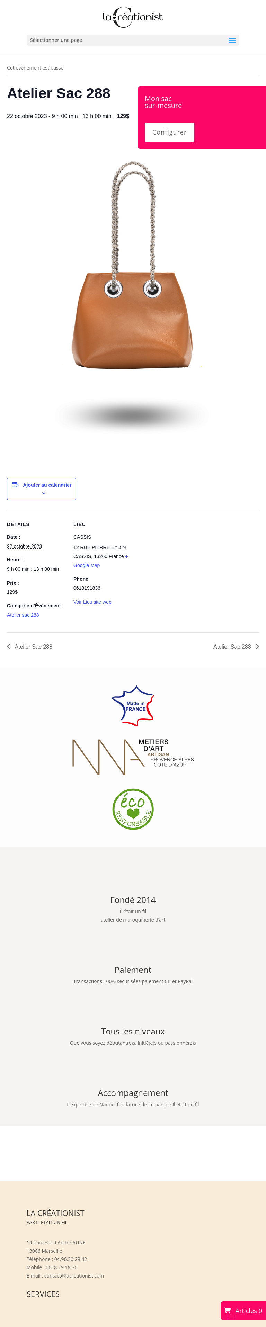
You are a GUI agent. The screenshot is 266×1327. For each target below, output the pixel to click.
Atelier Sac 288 (33, 647)
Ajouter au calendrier (47, 485)
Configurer (169, 132)
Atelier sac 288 (23, 615)
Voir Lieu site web (92, 602)
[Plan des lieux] (176, 558)
